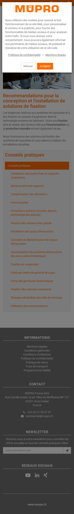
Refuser (28, 66)
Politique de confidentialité (24, 54)
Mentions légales (55, 54)
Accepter (45, 66)
